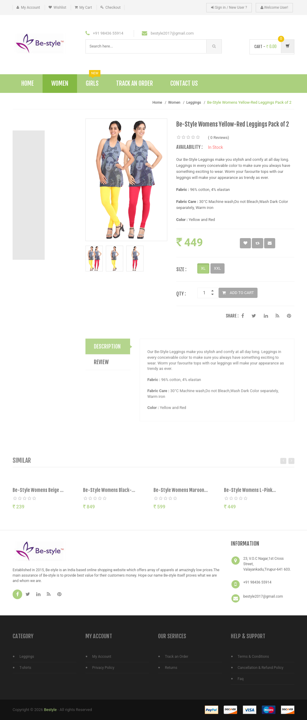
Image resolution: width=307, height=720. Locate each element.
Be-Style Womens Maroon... (181, 493)
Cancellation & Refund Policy (261, 668)
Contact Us (184, 83)
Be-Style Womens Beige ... (38, 493)
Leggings (193, 102)
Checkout (113, 7)
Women (59, 83)
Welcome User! (274, 7)
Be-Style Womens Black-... (109, 493)
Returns (171, 668)
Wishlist (60, 7)
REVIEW (101, 364)
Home (27, 83)
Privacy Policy (103, 668)
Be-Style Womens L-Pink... (250, 493)
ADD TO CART (238, 292)
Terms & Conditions (253, 656)
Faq (241, 679)
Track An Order (134, 83)
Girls (93, 80)
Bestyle (50, 709)
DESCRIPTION (107, 349)
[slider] (188, 137)
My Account (30, 7)
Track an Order (176, 656)
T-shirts (25, 668)
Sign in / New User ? (229, 7)
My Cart (85, 7)
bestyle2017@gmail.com (263, 596)
